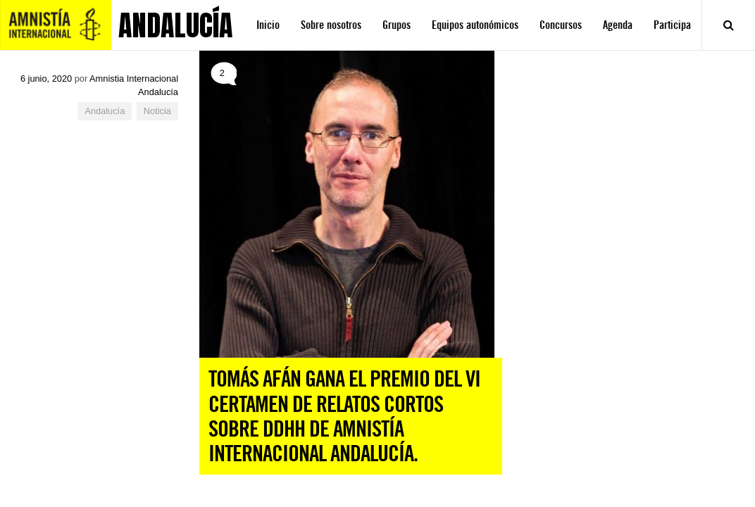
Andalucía (105, 111)
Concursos (560, 25)
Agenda (617, 25)
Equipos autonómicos (475, 25)
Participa (672, 25)
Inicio (268, 25)
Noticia (157, 111)
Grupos (396, 25)
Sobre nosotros (331, 25)
